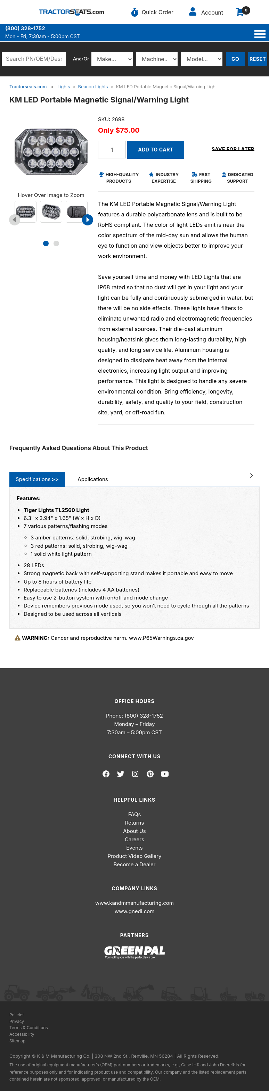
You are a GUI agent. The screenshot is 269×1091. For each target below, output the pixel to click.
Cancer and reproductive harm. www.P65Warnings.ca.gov (104, 638)
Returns (134, 822)
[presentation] (14, 219)
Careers (134, 839)
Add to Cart (155, 149)
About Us (134, 831)
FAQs (134, 814)
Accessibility (21, 1034)
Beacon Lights (93, 86)
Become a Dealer (134, 864)
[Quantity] (112, 149)
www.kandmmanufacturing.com (134, 903)
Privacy (16, 1021)
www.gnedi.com (135, 911)
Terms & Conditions (28, 1027)
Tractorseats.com (28, 86)
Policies (17, 1014)
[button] (46, 243)
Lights (63, 86)
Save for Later (233, 149)
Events (134, 847)
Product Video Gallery (135, 856)
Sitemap (17, 1040)
